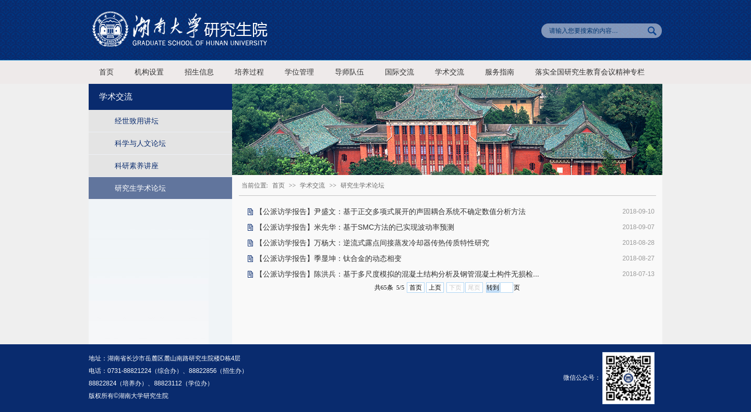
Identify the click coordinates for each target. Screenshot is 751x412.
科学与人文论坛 (140, 143)
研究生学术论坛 (140, 188)
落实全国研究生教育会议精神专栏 (590, 72)
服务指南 (499, 72)
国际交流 (399, 72)
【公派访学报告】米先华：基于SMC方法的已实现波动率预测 (355, 227)
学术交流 (449, 72)
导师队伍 (349, 72)
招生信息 (199, 72)
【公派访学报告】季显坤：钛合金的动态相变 (329, 258)
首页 (106, 72)
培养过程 (249, 72)
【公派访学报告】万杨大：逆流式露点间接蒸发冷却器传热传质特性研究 (372, 243)
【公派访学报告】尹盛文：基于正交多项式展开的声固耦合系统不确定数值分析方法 (391, 211)
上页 (435, 287)
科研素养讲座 (137, 165)
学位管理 (299, 72)
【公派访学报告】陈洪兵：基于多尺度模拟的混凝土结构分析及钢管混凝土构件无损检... (397, 274)
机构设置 (149, 72)
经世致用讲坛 (137, 121)
